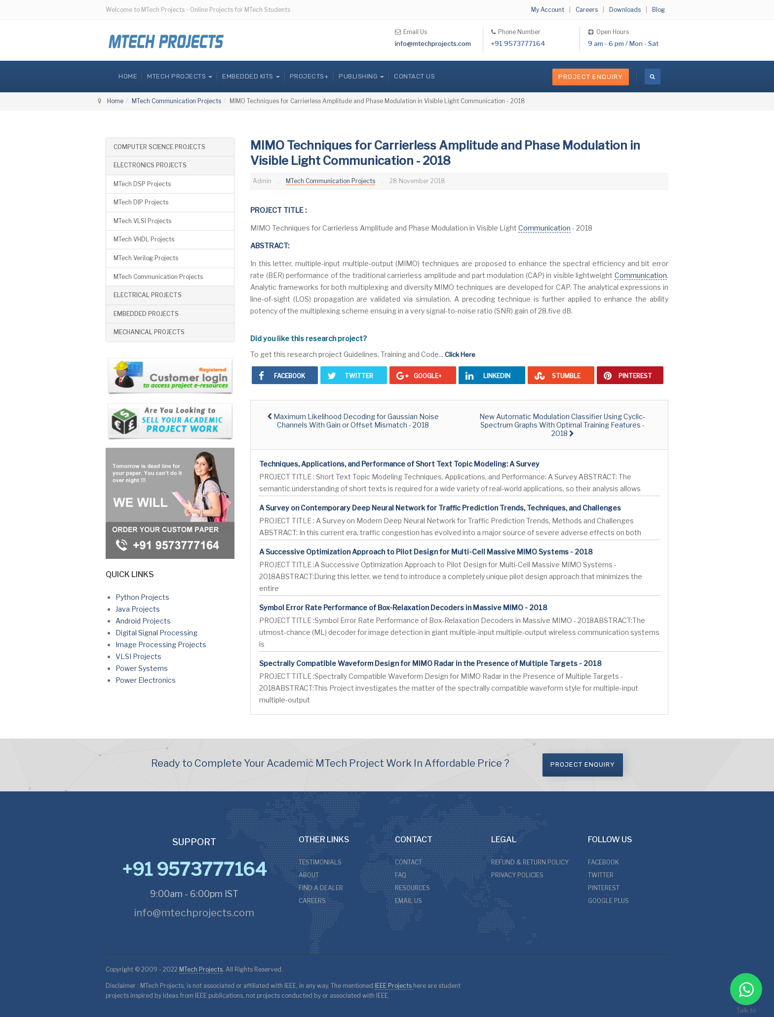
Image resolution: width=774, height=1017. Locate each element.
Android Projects (143, 621)
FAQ (400, 875)
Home (127, 76)
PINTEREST (603, 888)
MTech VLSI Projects (142, 221)
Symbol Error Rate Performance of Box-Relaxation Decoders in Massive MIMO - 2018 (403, 607)
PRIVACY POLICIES (517, 875)
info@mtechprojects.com (433, 43)
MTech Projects (201, 969)
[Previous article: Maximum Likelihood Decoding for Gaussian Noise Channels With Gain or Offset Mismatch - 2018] (353, 420)
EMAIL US (408, 900)
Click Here (460, 354)
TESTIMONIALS (320, 862)
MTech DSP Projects (142, 184)
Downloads (625, 9)
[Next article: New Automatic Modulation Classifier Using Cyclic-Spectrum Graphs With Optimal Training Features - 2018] (562, 424)
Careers (587, 9)
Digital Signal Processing (156, 632)
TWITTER (601, 875)
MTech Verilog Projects (146, 258)
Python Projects (142, 597)
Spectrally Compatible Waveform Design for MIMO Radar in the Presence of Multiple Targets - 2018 (430, 663)
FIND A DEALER (321, 888)
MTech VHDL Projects (144, 239)
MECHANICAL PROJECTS (149, 332)
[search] (652, 76)
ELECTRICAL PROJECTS (148, 295)
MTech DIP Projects (141, 202)
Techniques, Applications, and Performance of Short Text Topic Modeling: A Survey (399, 464)
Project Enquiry (590, 76)
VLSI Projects (138, 656)
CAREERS (312, 900)
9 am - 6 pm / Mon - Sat (623, 43)
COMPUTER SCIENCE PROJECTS (159, 147)
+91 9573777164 (518, 43)
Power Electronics (146, 680)
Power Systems (142, 668)
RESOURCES (412, 888)
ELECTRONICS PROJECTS (150, 165)
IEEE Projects (394, 985)
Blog (658, 9)
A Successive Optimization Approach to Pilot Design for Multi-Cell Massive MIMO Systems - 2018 (426, 552)
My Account (547, 9)
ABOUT (309, 875)
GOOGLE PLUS (608, 900)
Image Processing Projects (161, 644)
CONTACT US (414, 76)
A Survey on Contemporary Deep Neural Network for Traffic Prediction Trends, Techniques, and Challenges (440, 508)
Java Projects (138, 609)
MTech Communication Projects (176, 101)
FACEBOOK (603, 862)
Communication (544, 228)
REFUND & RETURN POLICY (530, 862)
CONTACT (408, 862)
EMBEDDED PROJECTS (146, 313)
